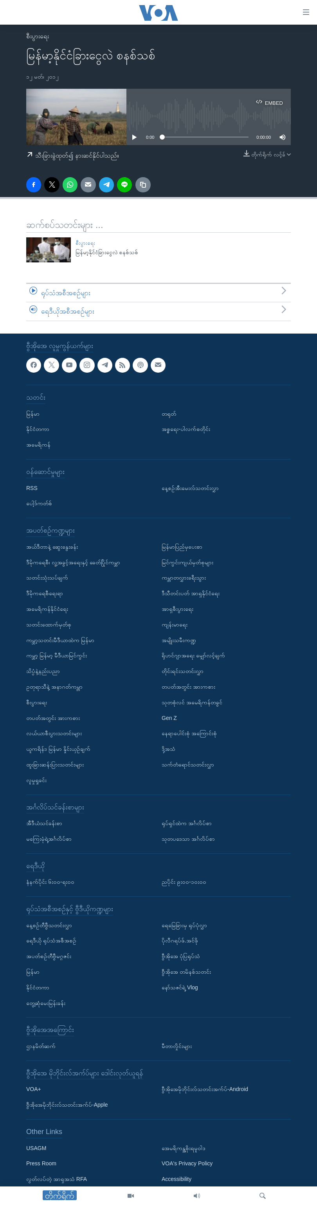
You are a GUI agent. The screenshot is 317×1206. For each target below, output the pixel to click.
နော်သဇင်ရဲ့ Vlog (180, 987)
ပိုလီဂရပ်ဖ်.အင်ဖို (180, 940)
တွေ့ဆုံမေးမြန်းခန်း (45, 1003)
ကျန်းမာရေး (174, 624)
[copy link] (142, 184)
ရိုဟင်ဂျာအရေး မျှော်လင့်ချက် (193, 655)
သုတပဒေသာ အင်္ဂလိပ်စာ (188, 839)
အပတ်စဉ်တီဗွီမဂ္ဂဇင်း (48, 956)
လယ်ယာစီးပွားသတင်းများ (54, 733)
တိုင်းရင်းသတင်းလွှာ (183, 671)
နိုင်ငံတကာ (37, 429)
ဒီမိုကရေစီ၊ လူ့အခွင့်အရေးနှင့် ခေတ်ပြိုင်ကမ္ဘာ (73, 562)
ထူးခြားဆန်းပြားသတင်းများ (55, 764)
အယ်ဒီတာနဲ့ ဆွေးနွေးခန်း (52, 547)
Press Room (41, 1163)
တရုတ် (169, 414)
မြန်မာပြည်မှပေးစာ (182, 547)
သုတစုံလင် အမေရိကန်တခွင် (192, 702)
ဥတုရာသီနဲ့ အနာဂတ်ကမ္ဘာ (54, 687)
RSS (32, 488)
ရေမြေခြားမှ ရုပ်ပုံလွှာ (184, 925)
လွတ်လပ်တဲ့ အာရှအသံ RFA (56, 1179)
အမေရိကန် (38, 444)
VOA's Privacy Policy (187, 1163)
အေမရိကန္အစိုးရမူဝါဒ (183, 1148)
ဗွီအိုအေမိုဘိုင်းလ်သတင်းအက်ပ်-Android (205, 1089)
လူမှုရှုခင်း (36, 780)
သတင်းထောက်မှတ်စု (48, 624)
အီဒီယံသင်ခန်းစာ (44, 823)
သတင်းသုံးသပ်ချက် (47, 577)
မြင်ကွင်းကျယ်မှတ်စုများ (187, 562)
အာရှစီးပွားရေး (177, 609)
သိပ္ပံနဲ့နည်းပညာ (43, 671)
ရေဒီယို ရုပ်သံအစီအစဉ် (51, 940)
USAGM (36, 1148)
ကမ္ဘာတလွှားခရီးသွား (184, 577)
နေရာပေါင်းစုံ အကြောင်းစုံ (189, 733)
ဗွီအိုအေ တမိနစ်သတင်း (186, 972)
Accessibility (176, 1179)
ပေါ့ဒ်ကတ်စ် (39, 503)
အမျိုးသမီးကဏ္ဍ (179, 640)
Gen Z (169, 717)
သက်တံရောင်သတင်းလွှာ (188, 764)
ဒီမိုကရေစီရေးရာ (44, 593)
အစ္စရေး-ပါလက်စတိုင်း (186, 429)
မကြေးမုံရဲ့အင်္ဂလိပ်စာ (49, 839)
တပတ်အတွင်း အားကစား (53, 717)
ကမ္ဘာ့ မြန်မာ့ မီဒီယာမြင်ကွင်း (56, 655)
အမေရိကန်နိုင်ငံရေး (47, 609)
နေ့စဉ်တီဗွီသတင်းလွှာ (49, 925)
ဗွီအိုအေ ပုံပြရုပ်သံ (181, 956)
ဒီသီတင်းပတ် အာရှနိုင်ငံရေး (191, 593)
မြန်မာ (33, 414)
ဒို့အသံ (168, 749)
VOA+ (33, 1089)
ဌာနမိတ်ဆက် (41, 1046)
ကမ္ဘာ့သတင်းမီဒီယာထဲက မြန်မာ (60, 640)
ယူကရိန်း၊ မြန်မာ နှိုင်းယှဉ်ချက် (58, 749)
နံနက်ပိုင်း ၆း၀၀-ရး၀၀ (50, 882)
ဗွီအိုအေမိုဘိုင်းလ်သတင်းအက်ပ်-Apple (67, 1105)
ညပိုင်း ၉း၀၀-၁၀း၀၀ (184, 882)
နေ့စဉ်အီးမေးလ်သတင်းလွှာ (190, 488)
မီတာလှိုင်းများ (177, 1046)
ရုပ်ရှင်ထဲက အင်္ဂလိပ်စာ (187, 823)
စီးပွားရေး (37, 36)
